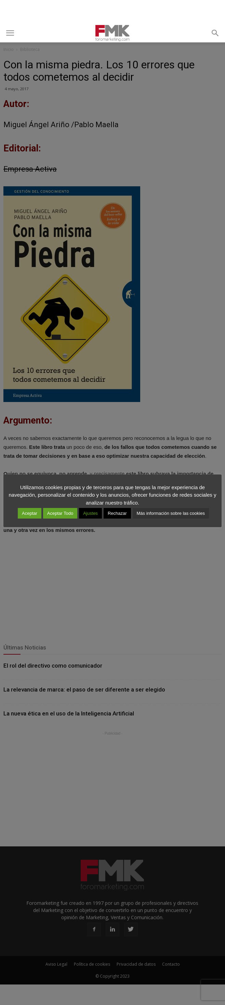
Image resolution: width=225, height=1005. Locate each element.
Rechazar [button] (117, 513)
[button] (215, 33)
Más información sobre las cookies (171, 513)
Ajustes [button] (90, 513)
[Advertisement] (112, 12)
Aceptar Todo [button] (60, 513)
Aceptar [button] (29, 513)
